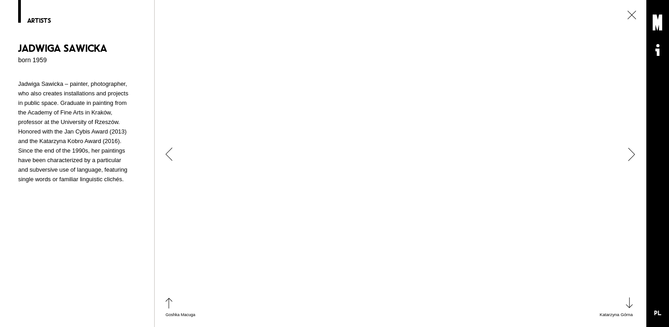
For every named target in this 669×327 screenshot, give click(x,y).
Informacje (657, 50)
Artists (39, 20)
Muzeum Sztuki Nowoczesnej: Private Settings (657, 22)
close (632, 15)
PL (657, 313)
